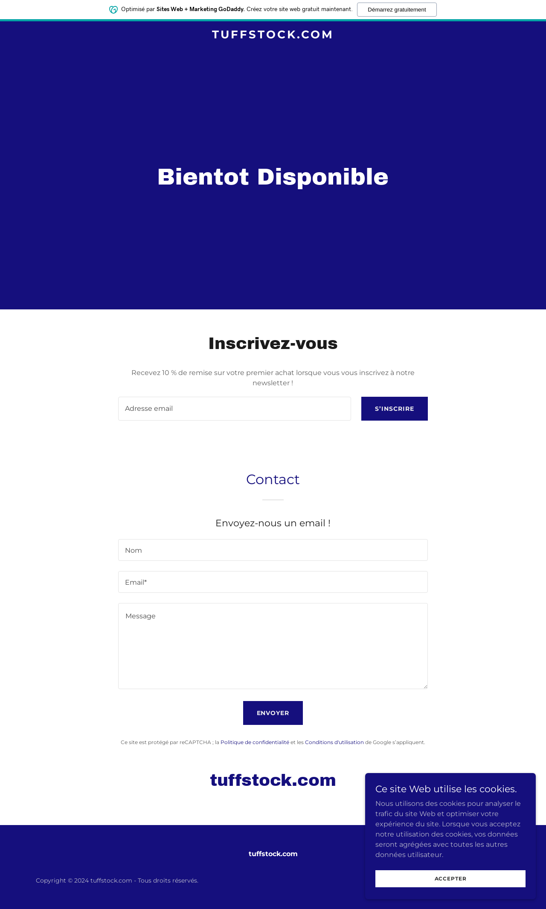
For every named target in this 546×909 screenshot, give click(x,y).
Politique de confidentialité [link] (255, 742)
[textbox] (234, 409)
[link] (273, 36)
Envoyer (273, 713)
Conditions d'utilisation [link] (334, 742)
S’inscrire (394, 409)
